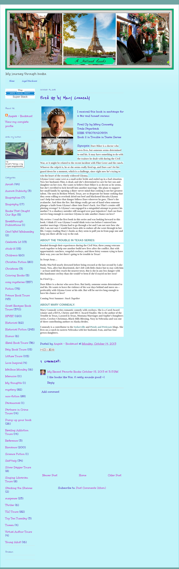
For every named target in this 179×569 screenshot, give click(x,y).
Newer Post (49, 475)
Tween (9, 526)
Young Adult (13, 543)
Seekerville (79, 327)
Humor (9, 337)
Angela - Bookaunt (20, 116)
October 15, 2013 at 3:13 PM (100, 372)
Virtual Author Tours (18, 533)
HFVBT (9, 317)
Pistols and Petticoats (101, 327)
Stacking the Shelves (18, 489)
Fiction (9, 290)
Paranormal (12, 404)
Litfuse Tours (13, 357)
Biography (12, 205)
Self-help (11, 462)
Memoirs (11, 377)
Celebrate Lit (13, 243)
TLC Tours (12, 513)
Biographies (12, 199)
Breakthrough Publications (14, 224)
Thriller (9, 506)
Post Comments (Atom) (91, 488)
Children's (11, 257)
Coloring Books (15, 277)
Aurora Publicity (16, 192)
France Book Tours (17, 297)
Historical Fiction (16, 331)
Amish (9, 185)
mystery (10, 391)
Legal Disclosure (29, 81)
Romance (11, 449)
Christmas (11, 270)
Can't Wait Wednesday (19, 233)
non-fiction (12, 397)
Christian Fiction (15, 263)
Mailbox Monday (16, 371)
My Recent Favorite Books (64, 372)
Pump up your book (18, 421)
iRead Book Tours (16, 344)
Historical (11, 324)
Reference (11, 442)
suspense (11, 500)
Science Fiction (15, 455)
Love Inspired (13, 364)
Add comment (50, 392)
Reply (50, 382)
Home (11, 81)
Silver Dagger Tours (18, 469)
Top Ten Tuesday (16, 520)
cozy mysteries (15, 283)
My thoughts (13, 384)
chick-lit (10, 250)
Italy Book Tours (16, 351)
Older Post (114, 475)
